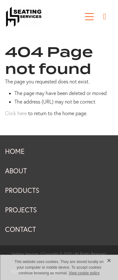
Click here (16, 113)
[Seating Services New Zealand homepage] (44, 16)
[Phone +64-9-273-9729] (104, 16)
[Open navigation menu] (89, 16)
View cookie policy (84, 273)
